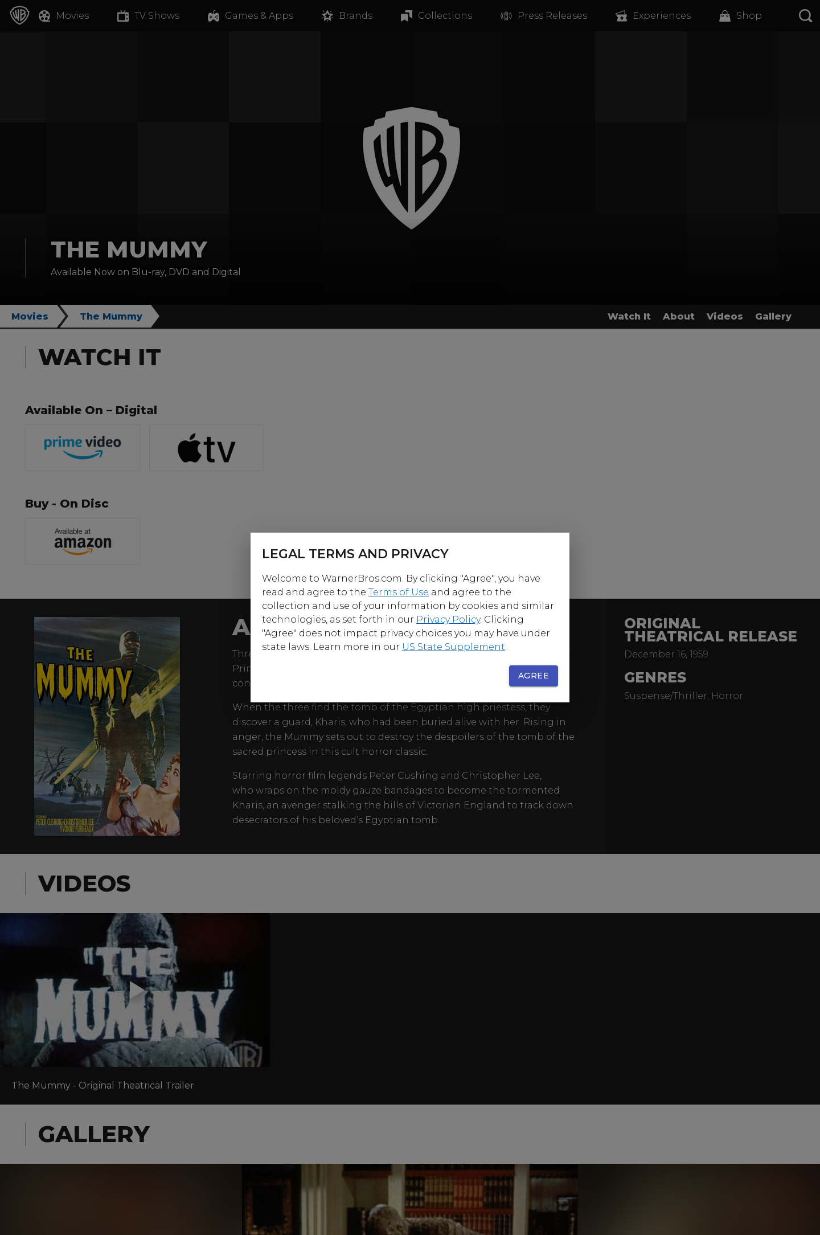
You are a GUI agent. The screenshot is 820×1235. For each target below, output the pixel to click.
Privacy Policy (448, 619)
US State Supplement (453, 646)
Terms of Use (398, 592)
